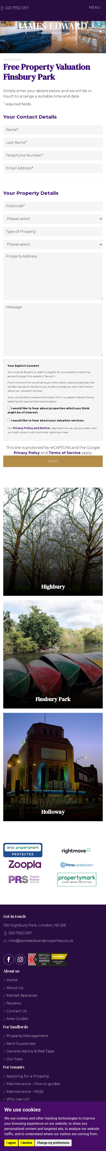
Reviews (12, 1004)
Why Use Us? (16, 1100)
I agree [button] (11, 1142)
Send (53, 461)
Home (10, 981)
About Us (13, 989)
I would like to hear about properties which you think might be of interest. (48, 410)
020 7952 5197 (17, 8)
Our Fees (12, 1060)
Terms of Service (65, 453)
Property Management (25, 1037)
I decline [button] (26, 1142)
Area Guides (15, 1020)
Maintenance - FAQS (23, 1093)
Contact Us (15, 1012)
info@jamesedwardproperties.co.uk (40, 942)
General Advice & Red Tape (28, 1052)
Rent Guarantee (19, 1045)
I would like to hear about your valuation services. (46, 420)
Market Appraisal (20, 997)
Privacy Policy (27, 453)
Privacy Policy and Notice (31, 428)
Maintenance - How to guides (31, 1085)
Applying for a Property (26, 1077)
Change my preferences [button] (53, 1142)
